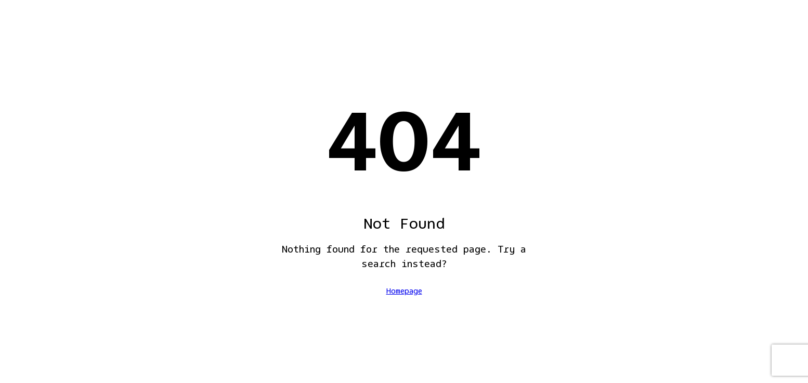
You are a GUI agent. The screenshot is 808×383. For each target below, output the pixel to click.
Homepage (404, 291)
